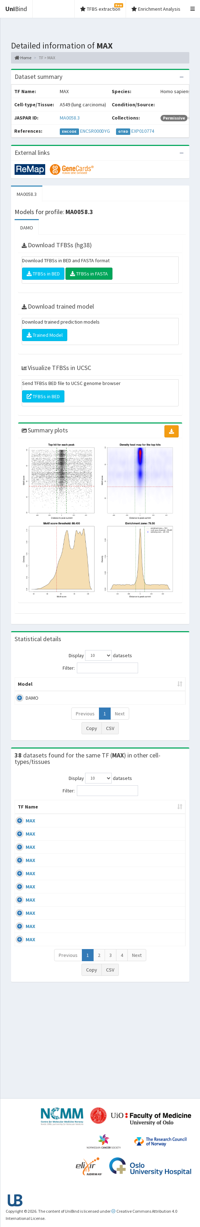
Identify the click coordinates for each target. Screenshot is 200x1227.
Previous (85, 721)
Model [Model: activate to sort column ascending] (25, 691)
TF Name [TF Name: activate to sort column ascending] (24, 817)
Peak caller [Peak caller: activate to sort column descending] (52, 687)
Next (120, 721)
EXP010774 (142, 131)
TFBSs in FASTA (89, 273)
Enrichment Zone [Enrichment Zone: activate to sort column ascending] (125, 687)
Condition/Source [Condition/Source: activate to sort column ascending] (109, 821)
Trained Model (45, 335)
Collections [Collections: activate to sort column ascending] (160, 821)
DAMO (26, 227)
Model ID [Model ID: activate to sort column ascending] (87, 687)
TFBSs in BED (43, 273)
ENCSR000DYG (95, 131)
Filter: (100, 668)
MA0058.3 (70, 118)
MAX (30, 835)
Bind (16, 9)
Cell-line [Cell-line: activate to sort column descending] (54, 821)
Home (23, 57)
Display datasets (100, 655)
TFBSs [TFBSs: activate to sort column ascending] (166, 691)
